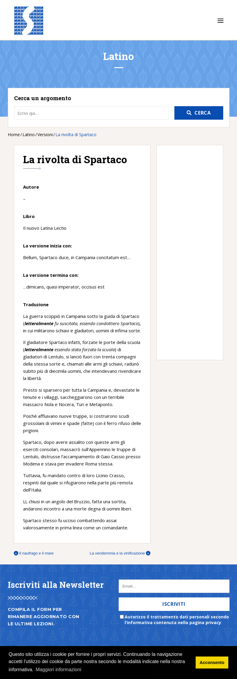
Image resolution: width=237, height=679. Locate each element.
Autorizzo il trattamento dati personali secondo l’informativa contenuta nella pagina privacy (177, 619)
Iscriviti (173, 604)
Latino (28, 134)
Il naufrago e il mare (34, 553)
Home (14, 134)
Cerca (202, 112)
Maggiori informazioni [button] (58, 669)
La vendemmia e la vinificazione (120, 553)
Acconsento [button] (212, 662)
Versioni (45, 134)
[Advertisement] (187, 252)
